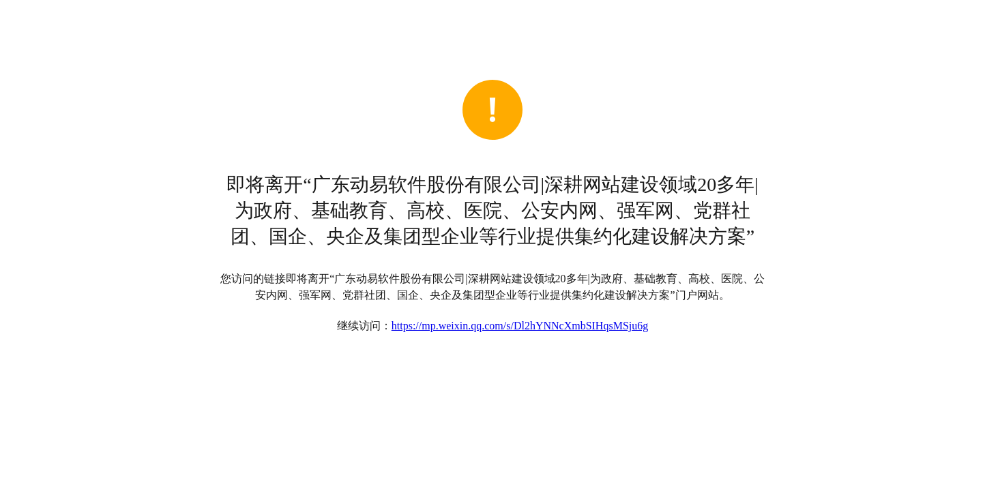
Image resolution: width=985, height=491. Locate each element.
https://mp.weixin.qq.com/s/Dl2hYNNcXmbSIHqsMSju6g (520, 325)
